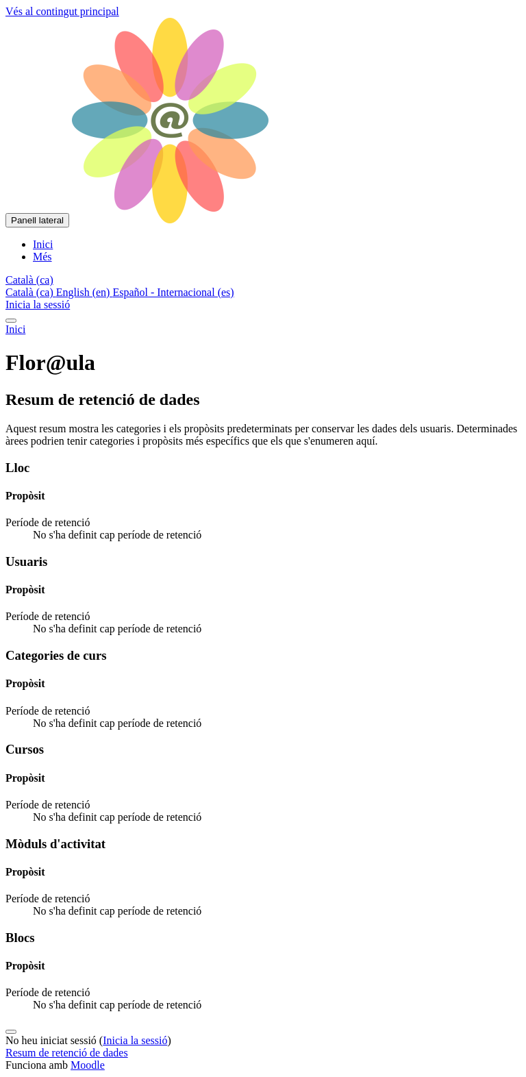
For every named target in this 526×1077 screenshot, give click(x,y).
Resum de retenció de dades (66, 1053)
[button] (29, 280)
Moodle (88, 1065)
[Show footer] (10, 1032)
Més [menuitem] (42, 256)
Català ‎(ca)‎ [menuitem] (30, 292)
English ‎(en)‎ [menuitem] (84, 292)
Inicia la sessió (37, 304)
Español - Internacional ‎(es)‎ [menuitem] (173, 292)
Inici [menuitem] (43, 244)
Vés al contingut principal (62, 11)
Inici (15, 329)
